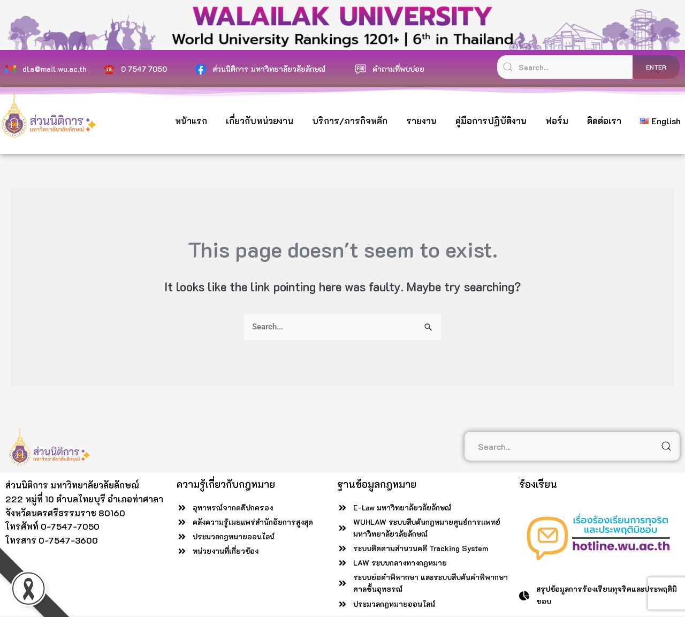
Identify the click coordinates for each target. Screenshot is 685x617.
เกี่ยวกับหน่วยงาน (259, 120)
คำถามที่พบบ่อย (398, 69)
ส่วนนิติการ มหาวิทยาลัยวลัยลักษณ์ (268, 69)
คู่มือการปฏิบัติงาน (491, 120)
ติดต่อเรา (604, 120)
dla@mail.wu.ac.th (54, 69)
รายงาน (421, 120)
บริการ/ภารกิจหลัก (349, 120)
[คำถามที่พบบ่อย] (360, 69)
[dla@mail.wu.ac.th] (10, 69)
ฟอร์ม (556, 120)
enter (656, 67)
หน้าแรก (191, 120)
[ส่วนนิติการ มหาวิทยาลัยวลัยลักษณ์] (200, 69)
